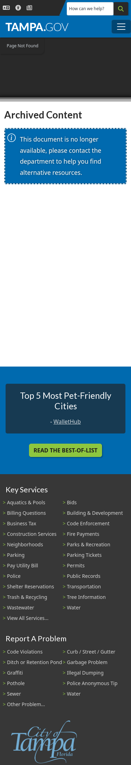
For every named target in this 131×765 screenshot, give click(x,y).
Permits (76, 565)
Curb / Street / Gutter (91, 651)
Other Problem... (26, 704)
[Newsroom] (29, 8)
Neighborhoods (25, 544)
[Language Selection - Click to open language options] (6, 8)
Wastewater (20, 607)
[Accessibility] (18, 8)
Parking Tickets (84, 555)
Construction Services (32, 534)
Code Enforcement (88, 523)
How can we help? (86, 9)
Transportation (84, 586)
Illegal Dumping (85, 672)
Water (74, 607)
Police (14, 576)
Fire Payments (83, 534)
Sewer (14, 693)
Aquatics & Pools (26, 502)
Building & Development (95, 513)
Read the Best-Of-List (65, 450)
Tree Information (86, 597)
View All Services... (28, 618)
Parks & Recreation (88, 544)
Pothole (16, 683)
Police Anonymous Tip (92, 683)
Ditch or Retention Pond (34, 662)
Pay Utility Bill (22, 565)
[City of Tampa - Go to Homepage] (37, 27)
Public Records (84, 576)
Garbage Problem (87, 662)
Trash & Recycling (27, 597)
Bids (72, 502)
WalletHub (67, 421)
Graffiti (15, 672)
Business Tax (21, 523)
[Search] (121, 8)
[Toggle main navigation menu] (121, 27)
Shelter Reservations (30, 586)
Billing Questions (26, 513)
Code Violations (25, 651)
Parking (15, 555)
